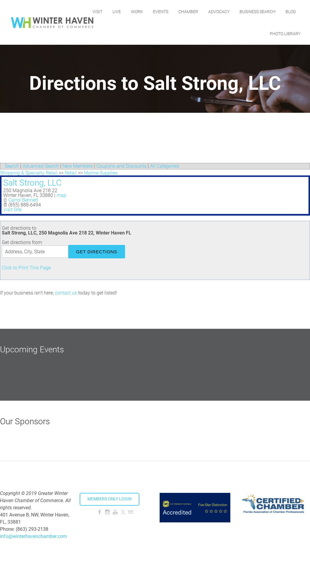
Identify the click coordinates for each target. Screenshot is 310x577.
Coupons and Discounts (121, 166)
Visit (118, 11)
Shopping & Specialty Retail (29, 173)
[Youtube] (115, 512)
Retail (71, 173)
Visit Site (12, 209)
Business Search (278, 11)
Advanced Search (41, 166)
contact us (66, 293)
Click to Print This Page (26, 268)
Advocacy (239, 11)
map (61, 195)
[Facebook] (99, 512)
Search (12, 166)
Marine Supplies (101, 173)
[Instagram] (107, 512)
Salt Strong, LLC (32, 183)
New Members (78, 166)
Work (158, 11)
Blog (254, 33)
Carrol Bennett (23, 200)
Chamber (209, 11)
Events (181, 11)
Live (137, 11)
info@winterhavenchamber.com (33, 536)
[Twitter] (123, 512)
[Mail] (130, 512)
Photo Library (285, 33)
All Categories (164, 166)
